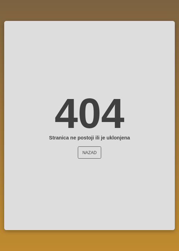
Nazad (89, 152)
